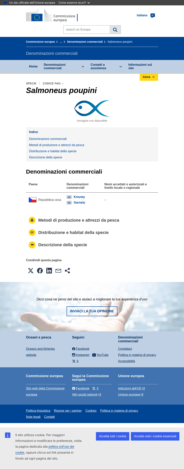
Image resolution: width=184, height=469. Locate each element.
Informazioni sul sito (140, 66)
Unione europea (129, 394)
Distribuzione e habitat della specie (53, 151)
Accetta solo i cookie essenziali (155, 436)
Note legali (33, 416)
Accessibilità (126, 361)
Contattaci (125, 348)
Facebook (80, 388)
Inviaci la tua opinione (92, 311)
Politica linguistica (38, 410)
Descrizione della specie (45, 157)
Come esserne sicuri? (74, 2)
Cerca (115, 30)
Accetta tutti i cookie (112, 436)
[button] (31, 270)
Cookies (91, 410)
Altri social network (85, 394)
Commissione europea (40, 41)
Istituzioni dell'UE (129, 388)
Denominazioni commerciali (85, 41)
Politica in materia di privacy (137, 355)
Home (33, 66)
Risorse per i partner (68, 410)
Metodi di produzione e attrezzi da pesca (56, 145)
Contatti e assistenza (98, 66)
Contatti (49, 416)
